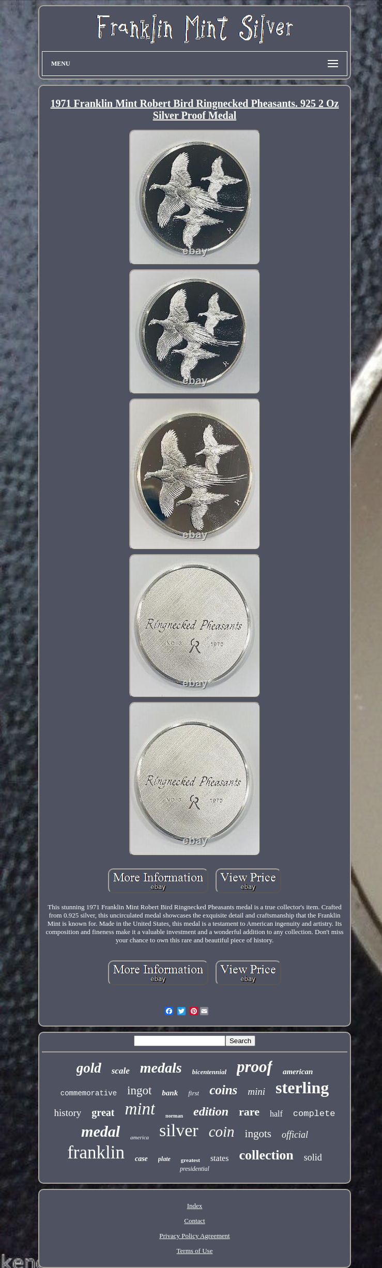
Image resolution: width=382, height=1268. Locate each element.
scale (121, 1071)
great (102, 1112)
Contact (194, 1221)
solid (313, 1157)
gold (89, 1068)
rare (249, 1111)
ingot (139, 1090)
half (276, 1113)
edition (210, 1111)
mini (256, 1091)
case (141, 1159)
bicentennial (209, 1072)
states (219, 1158)
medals (161, 1068)
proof (254, 1067)
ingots (258, 1133)
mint (140, 1108)
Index (195, 1206)
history (68, 1112)
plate (164, 1159)
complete (314, 1114)
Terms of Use (195, 1251)
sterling (302, 1087)
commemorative (88, 1093)
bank (170, 1093)
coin (222, 1131)
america (139, 1137)
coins (223, 1090)
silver (178, 1130)
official (295, 1134)
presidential (194, 1168)
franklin (96, 1152)
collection (266, 1155)
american (298, 1071)
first (193, 1093)
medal (100, 1131)
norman (174, 1116)
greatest (190, 1160)
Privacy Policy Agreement (194, 1236)
